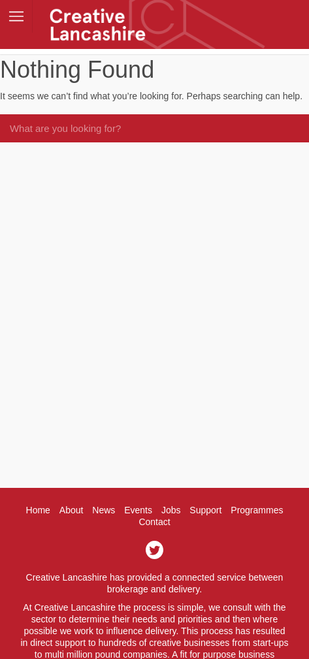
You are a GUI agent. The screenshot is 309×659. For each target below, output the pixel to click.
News (103, 510)
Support (205, 510)
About (71, 510)
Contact (154, 522)
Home (38, 510)
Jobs (171, 510)
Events (138, 510)
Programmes (257, 510)
